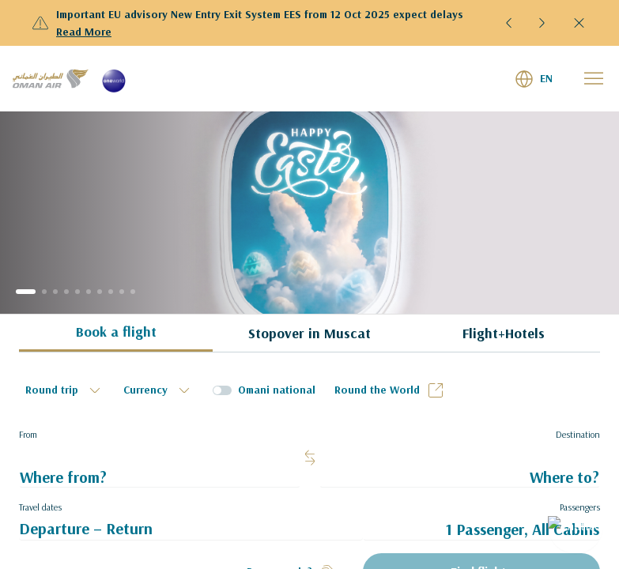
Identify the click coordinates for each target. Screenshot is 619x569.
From (28, 434)
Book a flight (116, 331)
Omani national (276, 389)
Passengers (580, 507)
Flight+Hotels (503, 333)
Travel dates (40, 507)
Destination (578, 434)
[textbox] (64, 390)
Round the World (389, 390)
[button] (509, 22)
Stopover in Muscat (309, 333)
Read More (83, 31)
